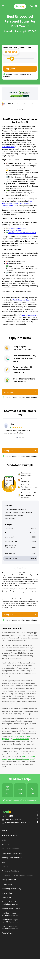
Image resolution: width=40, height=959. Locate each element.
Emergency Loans (14, 230)
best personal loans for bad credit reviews (17, 202)
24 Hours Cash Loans (21, 739)
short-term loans (8, 147)
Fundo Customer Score (21, 300)
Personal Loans (7, 206)
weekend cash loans (28, 315)
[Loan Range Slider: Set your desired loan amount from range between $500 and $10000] (20, 58)
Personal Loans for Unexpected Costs (22, 233)
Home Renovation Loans (17, 228)
